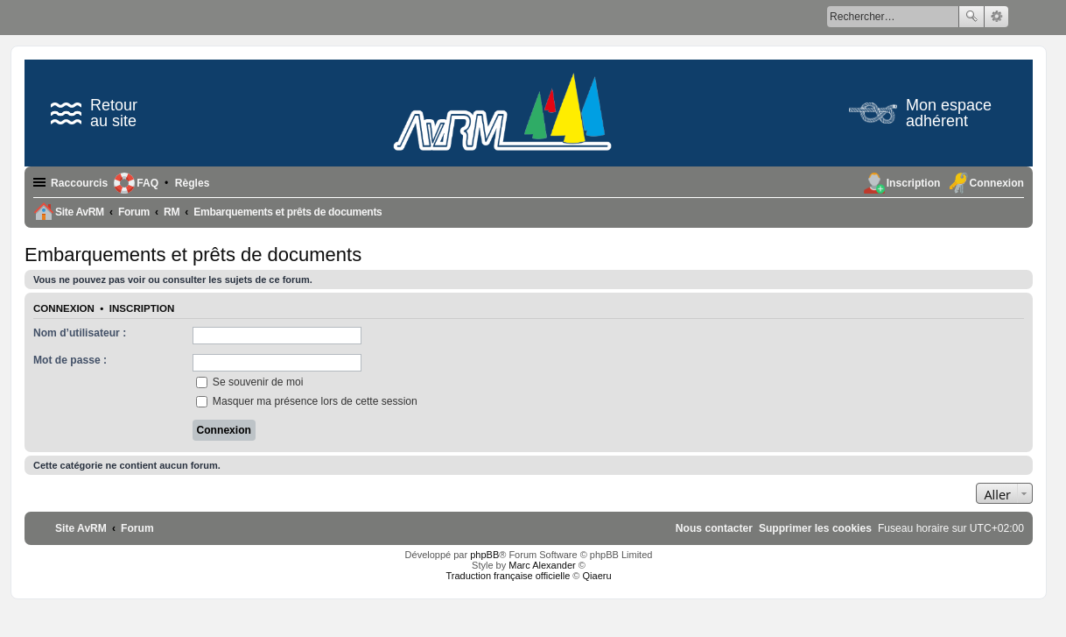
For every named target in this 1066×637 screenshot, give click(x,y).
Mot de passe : (70, 360)
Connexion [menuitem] (997, 183)
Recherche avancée (996, 16)
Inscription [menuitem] (914, 183)
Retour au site (94, 113)
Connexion (64, 308)
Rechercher (971, 16)
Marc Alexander (541, 565)
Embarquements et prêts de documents (193, 254)
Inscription (141, 308)
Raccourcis (79, 183)
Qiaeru (597, 575)
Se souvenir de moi (250, 382)
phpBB (484, 554)
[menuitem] (192, 183)
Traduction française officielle (507, 575)
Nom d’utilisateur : (79, 333)
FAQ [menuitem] (147, 183)
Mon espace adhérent (920, 113)
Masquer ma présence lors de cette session (306, 401)
